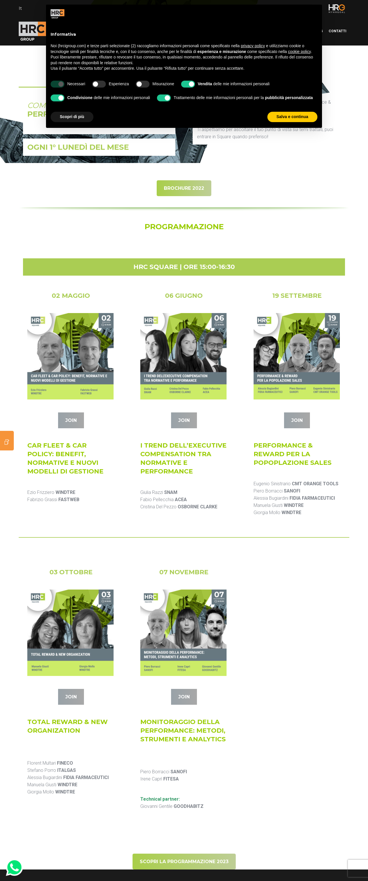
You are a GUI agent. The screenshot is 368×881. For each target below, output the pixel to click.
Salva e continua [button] (292, 116)
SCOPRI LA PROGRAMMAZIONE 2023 (184, 861)
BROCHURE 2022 (184, 188)
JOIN (71, 420)
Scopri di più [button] (72, 116)
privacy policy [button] (253, 45)
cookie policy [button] (299, 51)
